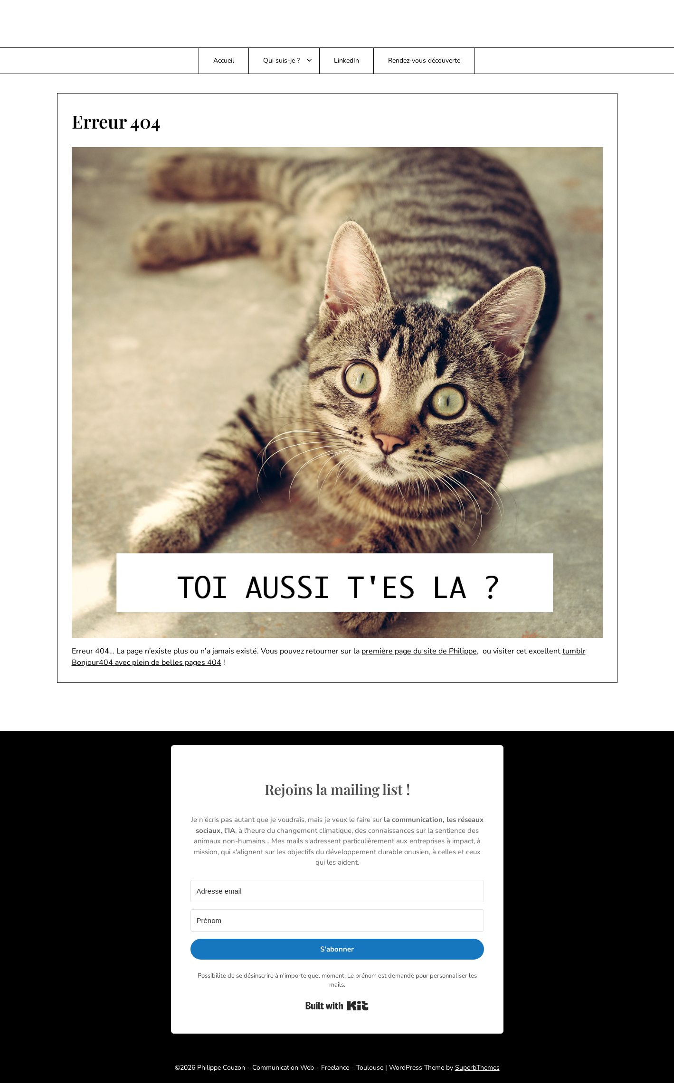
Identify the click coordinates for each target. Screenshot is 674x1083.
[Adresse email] (337, 891)
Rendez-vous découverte (424, 60)
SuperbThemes (477, 1067)
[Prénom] (337, 920)
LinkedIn (346, 60)
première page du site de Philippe (419, 651)
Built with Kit (337, 1005)
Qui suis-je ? (281, 60)
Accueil (223, 60)
